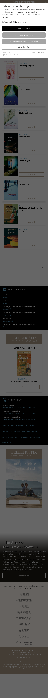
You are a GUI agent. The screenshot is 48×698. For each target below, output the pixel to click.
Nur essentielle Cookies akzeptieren (24, 41)
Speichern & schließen (24, 35)
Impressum (32, 52)
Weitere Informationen (24, 47)
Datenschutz (41, 52)
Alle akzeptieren (24, 28)
